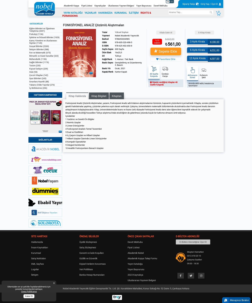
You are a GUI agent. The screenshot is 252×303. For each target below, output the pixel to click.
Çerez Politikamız (29, 291)
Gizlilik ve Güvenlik (88, 258)
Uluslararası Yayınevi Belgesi (121, 6)
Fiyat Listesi (86, 6)
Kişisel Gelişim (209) (38, 69)
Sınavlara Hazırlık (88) (39, 81)
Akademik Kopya (71, 6)
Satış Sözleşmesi (87, 247)
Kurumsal (36, 253)
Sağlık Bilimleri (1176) (39, 62)
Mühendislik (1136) (38, 59)
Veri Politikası (86, 269)
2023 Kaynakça (135, 275)
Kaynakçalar (100, 6)
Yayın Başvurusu (143, 6)
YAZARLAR (90, 12)
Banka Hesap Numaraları (91, 275)
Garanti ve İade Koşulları (91, 253)
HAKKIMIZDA (105, 12)
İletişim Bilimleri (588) (39, 49)
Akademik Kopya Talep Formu (142, 258)
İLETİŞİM (134, 12)
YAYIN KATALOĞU (73, 12)
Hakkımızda (37, 242)
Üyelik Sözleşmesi (88, 242)
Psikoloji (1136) (36, 34)
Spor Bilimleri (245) (37, 78)
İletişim (34, 275)
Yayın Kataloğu (135, 264)
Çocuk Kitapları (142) (38, 75)
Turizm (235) (35, 65)
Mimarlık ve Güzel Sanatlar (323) (44, 56)
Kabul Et (29, 296)
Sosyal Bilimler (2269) (39, 46)
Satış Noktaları (38, 258)
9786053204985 (122, 39)
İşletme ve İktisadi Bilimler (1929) (44, 37)
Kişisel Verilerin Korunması (92, 264)
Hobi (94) (33, 72)
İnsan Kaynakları (39, 247)
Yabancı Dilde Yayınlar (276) (42, 85)
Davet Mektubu (160, 6)
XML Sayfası (37, 264)
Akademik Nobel (136, 253)
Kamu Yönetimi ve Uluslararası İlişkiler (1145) (43, 41)
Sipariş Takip (188, 4)
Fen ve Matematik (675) (40, 52)
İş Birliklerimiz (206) (38, 88)
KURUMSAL (120, 12)
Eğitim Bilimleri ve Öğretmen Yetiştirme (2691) (42, 29)
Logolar (35, 269)
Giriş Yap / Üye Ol (209, 4)
